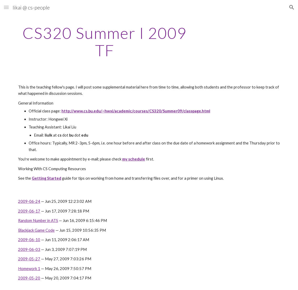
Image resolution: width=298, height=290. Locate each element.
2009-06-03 (29, 249)
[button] (6, 7)
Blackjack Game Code (36, 230)
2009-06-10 (29, 239)
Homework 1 (29, 268)
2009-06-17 (29, 211)
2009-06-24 (29, 201)
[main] (104, 41)
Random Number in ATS (38, 220)
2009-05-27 (29, 259)
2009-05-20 (29, 278)
